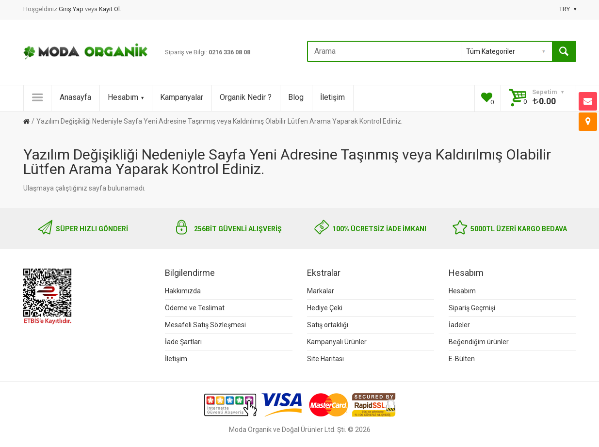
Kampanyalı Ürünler (337, 342)
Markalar (320, 291)
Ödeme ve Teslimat (195, 308)
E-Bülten (462, 359)
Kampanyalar (181, 97)
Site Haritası (325, 359)
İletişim (332, 97)
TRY (567, 9)
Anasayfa (75, 97)
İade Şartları (183, 342)
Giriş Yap (72, 9)
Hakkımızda (183, 291)
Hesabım (126, 97)
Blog (296, 97)
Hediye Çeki (324, 308)
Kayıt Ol (109, 9)
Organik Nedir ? (246, 97)
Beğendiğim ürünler (479, 342)
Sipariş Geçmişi (472, 308)
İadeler (459, 325)
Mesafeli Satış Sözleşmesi (205, 325)
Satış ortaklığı (327, 325)
